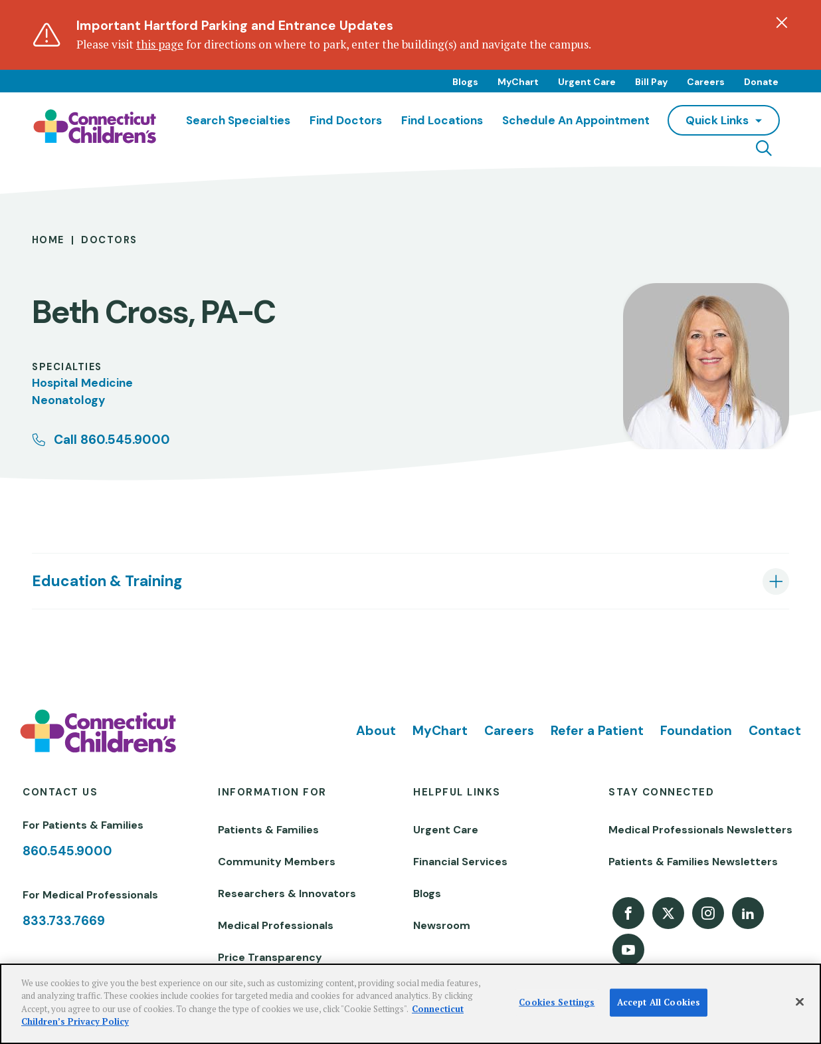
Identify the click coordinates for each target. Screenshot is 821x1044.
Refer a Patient (597, 730)
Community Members (276, 862)
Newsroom (441, 925)
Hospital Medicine (82, 382)
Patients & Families (268, 830)
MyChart (518, 82)
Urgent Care (587, 82)
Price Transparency (270, 957)
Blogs (465, 82)
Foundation (696, 730)
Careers (706, 82)
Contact (775, 730)
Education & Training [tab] (107, 581)
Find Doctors (346, 120)
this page (159, 44)
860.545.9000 (67, 851)
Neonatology (68, 400)
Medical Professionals (275, 925)
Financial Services (460, 862)
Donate (761, 82)
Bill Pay (651, 82)
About (376, 730)
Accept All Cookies (658, 1002)
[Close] (799, 1002)
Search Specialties (238, 120)
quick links (717, 120)
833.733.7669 (64, 920)
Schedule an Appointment (576, 120)
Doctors (109, 240)
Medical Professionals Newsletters (700, 830)
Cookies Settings (556, 1002)
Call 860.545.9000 (112, 439)
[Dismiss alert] (782, 23)
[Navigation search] (764, 148)
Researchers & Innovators (287, 893)
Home (48, 240)
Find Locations (442, 120)
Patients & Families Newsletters (693, 862)
